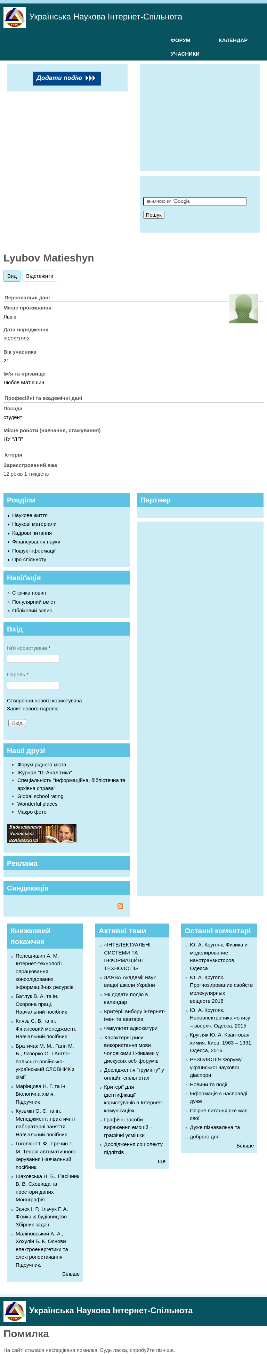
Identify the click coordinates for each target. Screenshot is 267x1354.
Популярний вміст (34, 602)
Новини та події (208, 1084)
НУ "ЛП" (13, 439)
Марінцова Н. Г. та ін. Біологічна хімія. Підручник (41, 1094)
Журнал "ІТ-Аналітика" (44, 772)
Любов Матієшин (23, 382)
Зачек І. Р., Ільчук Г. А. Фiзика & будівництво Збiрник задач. (42, 1216)
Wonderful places (37, 804)
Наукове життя (30, 515)
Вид (14, 275)
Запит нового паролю (32, 708)
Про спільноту (29, 559)
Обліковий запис (32, 610)
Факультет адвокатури (130, 1028)
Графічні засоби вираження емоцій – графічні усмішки (128, 1127)
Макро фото (32, 812)
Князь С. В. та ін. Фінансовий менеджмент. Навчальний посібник (46, 1028)
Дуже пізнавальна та (215, 1127)
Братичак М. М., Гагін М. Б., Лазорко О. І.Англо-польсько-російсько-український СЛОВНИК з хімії (45, 1061)
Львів (9, 317)
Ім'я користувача (28, 648)
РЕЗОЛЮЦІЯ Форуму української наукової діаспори (216, 1067)
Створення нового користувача (44, 700)
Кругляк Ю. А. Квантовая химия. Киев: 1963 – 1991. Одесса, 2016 (221, 1042)
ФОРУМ (180, 40)
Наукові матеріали (34, 524)
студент (12, 417)
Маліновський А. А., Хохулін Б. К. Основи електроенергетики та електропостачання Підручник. (42, 1249)
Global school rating (40, 796)
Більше (71, 1274)
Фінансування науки (36, 542)
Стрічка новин (29, 593)
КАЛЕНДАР (233, 40)
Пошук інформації (34, 551)
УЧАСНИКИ (185, 54)
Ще (161, 1161)
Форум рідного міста (41, 764)
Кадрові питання (32, 533)
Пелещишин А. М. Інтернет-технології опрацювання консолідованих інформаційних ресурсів (45, 971)
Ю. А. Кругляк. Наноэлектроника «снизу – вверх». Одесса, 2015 (220, 1018)
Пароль (18, 674)
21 (6, 360)
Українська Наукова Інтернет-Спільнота (105, 16)
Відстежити (39, 276)
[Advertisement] (205, 116)
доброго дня (204, 1136)
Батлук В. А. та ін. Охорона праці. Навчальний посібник (41, 1004)
